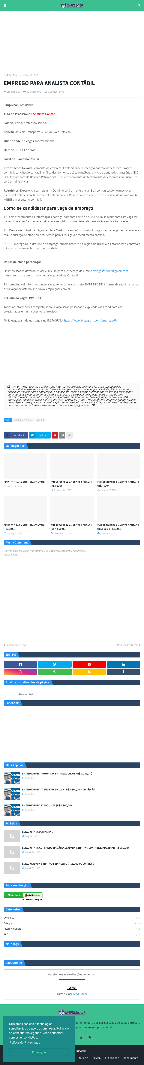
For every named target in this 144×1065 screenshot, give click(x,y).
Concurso (72, 918)
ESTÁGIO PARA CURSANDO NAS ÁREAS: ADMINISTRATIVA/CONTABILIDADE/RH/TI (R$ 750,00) (75, 847)
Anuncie (83, 1058)
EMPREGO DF (78, 1050)
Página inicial (11, 74)
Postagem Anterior (16, 645)
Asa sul (40, 420)
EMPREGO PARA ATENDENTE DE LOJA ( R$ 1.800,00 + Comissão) (58, 789)
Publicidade (112, 1058)
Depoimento (130, 1058)
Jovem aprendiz (72, 929)
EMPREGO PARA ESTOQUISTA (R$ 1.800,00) (47, 805)
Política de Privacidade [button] (25, 1042)
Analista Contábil (29, 74)
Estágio (72, 924)
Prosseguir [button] (39, 1052)
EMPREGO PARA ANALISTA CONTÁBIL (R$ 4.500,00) (71, 527)
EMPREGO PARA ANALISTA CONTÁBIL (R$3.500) (71, 484)
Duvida (96, 1058)
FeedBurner (80, 994)
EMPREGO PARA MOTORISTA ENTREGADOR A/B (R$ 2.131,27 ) (57, 773)
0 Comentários (56, 91)
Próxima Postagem (127, 645)
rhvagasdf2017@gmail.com (110, 271)
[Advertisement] (72, 42)
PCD (72, 935)
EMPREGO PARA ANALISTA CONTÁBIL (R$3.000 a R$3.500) (118, 527)
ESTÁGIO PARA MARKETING (37, 831)
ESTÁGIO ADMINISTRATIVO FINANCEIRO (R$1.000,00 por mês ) (58, 863)
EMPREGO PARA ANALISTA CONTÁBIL (25, 482)
